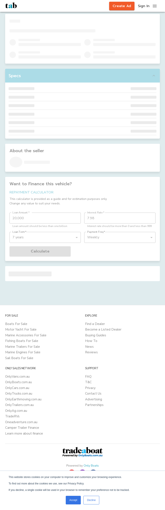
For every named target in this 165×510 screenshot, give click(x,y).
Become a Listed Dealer (103, 329)
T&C (88, 382)
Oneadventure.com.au (21, 422)
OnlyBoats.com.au (18, 382)
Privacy (90, 388)
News (89, 347)
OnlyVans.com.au (17, 376)
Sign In (144, 6)
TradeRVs (12, 416)
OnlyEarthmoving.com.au (23, 399)
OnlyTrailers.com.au (19, 405)
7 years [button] (18, 237)
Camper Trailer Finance (22, 428)
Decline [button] (91, 500)
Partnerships (94, 405)
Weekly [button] (93, 237)
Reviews (91, 352)
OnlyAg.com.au (16, 411)
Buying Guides (95, 335)
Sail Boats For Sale (19, 358)
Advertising (93, 399)
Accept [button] (73, 500)
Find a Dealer (95, 324)
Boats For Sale (16, 324)
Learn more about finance (24, 433)
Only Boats (91, 466)
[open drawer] (155, 6)
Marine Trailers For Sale (22, 347)
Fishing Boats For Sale (21, 341)
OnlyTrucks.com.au (18, 393)
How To (91, 341)
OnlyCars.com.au (17, 388)
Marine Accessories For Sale (25, 335)
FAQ (88, 376)
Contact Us (93, 393)
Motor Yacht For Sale (21, 329)
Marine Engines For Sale (22, 352)
